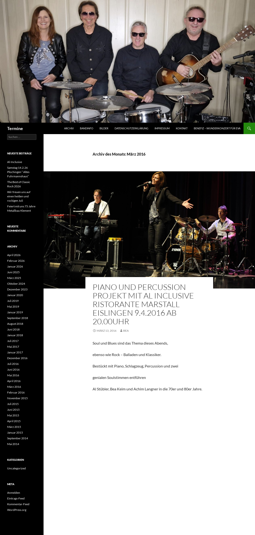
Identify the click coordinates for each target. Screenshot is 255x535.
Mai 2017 (13, 346)
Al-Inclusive (14, 162)
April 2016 (14, 381)
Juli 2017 (13, 341)
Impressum (162, 128)
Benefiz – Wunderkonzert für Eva (217, 128)
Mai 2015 (13, 415)
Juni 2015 (13, 409)
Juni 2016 (13, 369)
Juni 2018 (13, 329)
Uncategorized (16, 468)
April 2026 (14, 255)
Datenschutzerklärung (131, 128)
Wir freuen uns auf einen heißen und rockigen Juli (18, 196)
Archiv (69, 128)
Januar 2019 (15, 312)
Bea (126, 330)
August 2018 (15, 323)
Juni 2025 (13, 272)
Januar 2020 (15, 295)
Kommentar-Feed (18, 504)
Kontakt (182, 128)
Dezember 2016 (17, 358)
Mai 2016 (13, 375)
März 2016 (14, 386)
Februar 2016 (16, 392)
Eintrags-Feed (16, 498)
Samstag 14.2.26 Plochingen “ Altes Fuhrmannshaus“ (18, 172)
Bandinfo (86, 128)
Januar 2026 (15, 266)
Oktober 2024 (16, 283)
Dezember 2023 (17, 289)
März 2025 (14, 278)
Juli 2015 (13, 404)
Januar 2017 (15, 352)
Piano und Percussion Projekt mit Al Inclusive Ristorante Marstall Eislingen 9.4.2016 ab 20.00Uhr (143, 304)
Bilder (104, 128)
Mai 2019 (13, 306)
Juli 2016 (13, 364)
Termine (15, 128)
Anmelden (13, 492)
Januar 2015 (15, 432)
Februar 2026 (16, 260)
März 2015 (14, 427)
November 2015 (17, 398)
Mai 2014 (13, 444)
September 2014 (17, 438)
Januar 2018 (15, 335)
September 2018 (17, 318)
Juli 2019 (13, 301)
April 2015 (14, 421)
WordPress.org (16, 510)
